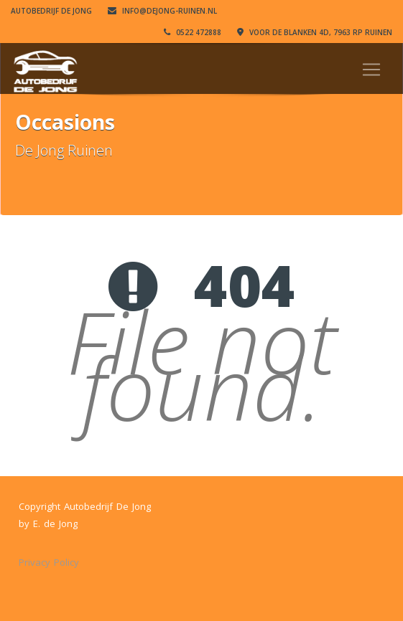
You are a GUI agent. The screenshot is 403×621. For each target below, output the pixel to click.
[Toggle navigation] (371, 69)
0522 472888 (192, 32)
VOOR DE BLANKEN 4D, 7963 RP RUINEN (314, 32)
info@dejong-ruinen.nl (162, 11)
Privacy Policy (49, 562)
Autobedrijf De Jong (51, 11)
